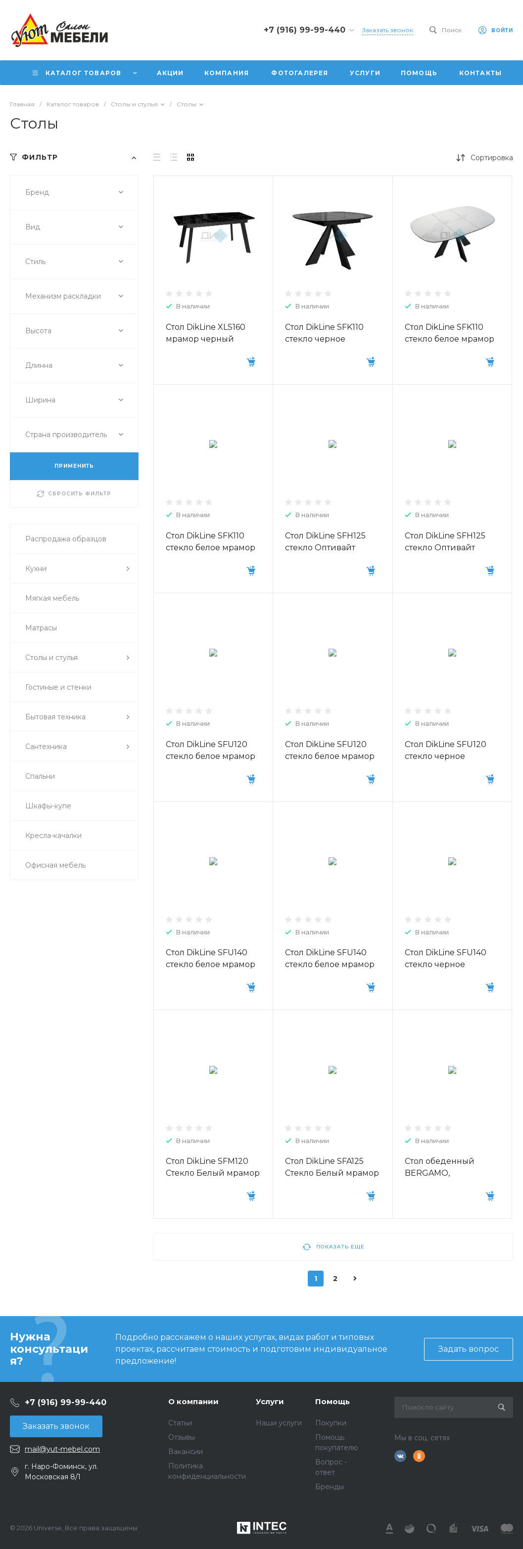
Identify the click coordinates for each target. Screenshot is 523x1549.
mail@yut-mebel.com (62, 1449)
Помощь (332, 1401)
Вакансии (185, 1451)
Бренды (329, 1486)
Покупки (330, 1422)
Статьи (180, 1422)
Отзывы (181, 1437)
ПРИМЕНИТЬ (74, 466)
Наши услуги (279, 1422)
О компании (193, 1401)
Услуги (270, 1401)
